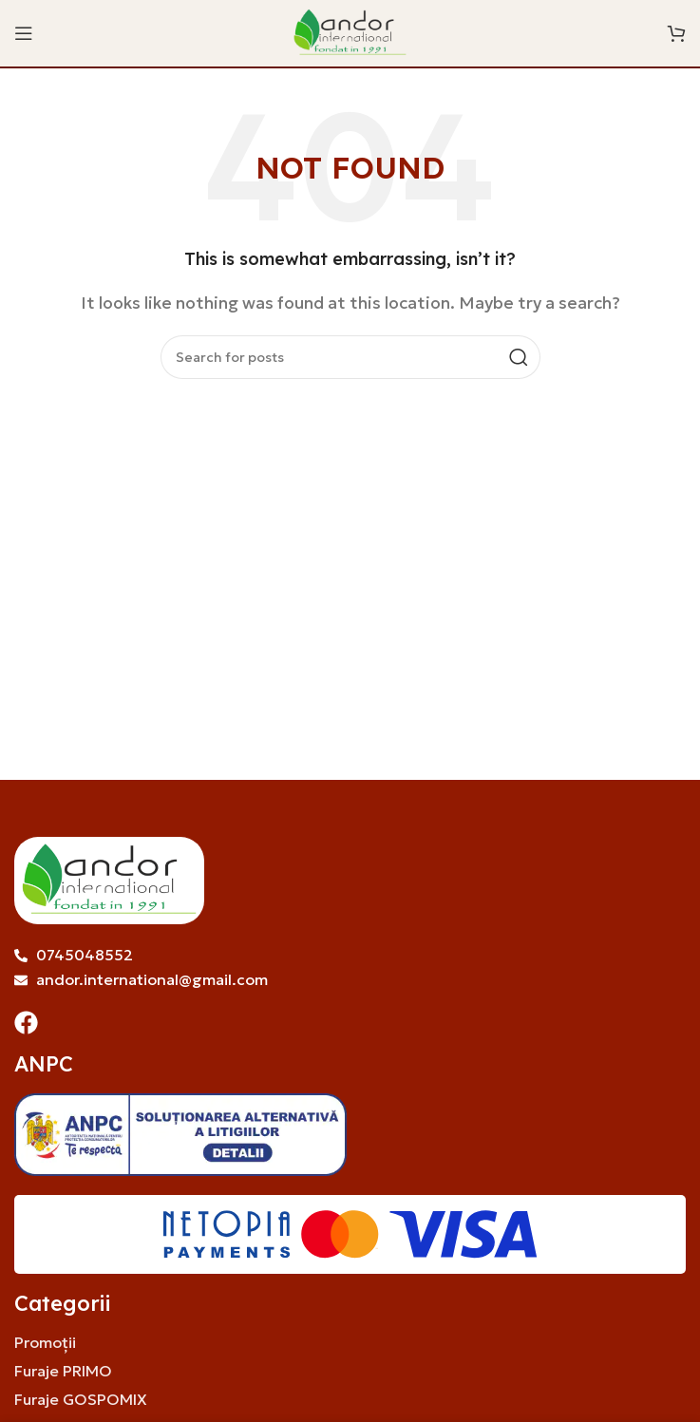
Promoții (45, 1342)
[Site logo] (350, 31)
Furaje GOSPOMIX (80, 1399)
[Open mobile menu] (24, 33)
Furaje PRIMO (63, 1370)
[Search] (350, 357)
